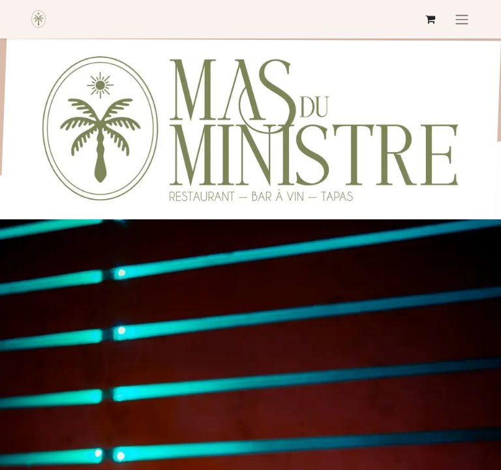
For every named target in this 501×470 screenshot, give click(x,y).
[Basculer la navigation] (462, 19)
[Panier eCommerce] (430, 19)
